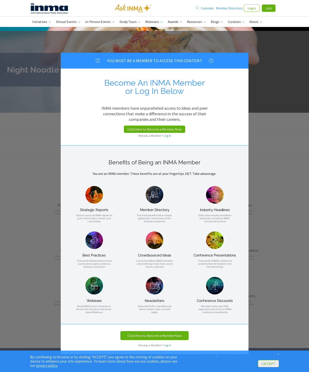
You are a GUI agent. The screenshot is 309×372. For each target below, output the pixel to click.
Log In (167, 136)
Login (251, 9)
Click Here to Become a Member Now (154, 129)
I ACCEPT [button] (268, 364)
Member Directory (229, 9)
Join (268, 9)
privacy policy (46, 365)
